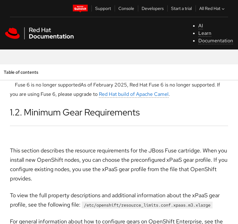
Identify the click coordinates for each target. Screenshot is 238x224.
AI (200, 25)
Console (126, 8)
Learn (204, 33)
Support (103, 8)
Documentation (215, 40)
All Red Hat (212, 8)
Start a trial (181, 8)
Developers (153, 8)
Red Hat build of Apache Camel (134, 94)
